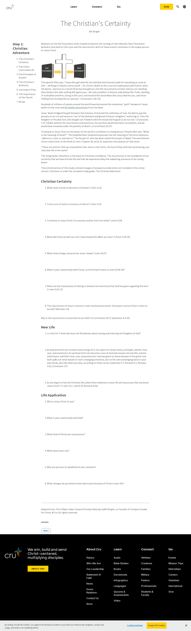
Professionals (148, 585)
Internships (174, 568)
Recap (22, 101)
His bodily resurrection (76, 107)
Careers (173, 574)
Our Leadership (95, 568)
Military (145, 574)
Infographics (121, 580)
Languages (120, 585)
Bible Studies (121, 563)
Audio (117, 557)
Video (117, 600)
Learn (74, 6)
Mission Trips (175, 563)
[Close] (186, 625)
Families (145, 568)
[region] (95, 625)
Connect (97, 6)
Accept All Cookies (156, 625)
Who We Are (93, 563)
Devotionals (120, 574)
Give (166, 7)
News (89, 583)
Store (89, 603)
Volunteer (173, 580)
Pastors (145, 580)
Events (172, 557)
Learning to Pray (27, 89)
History (90, 557)
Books (117, 568)
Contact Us (92, 598)
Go (119, 6)
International (175, 585)
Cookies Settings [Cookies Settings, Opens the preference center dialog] (135, 625)
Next (46, 530)
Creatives (146, 563)
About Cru (37, 568)
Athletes (146, 557)
